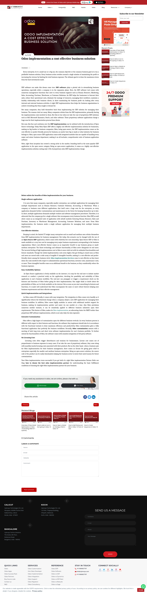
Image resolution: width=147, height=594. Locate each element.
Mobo (94, 7)
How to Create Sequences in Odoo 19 (91, 426)
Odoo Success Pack (10, 574)
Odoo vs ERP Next (57, 579)
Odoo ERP (54, 569)
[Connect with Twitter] (105, 570)
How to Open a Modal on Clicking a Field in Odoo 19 (59, 427)
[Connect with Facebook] (100, 570)
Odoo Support (32, 579)
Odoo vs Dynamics (57, 577)
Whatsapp (34, 385)
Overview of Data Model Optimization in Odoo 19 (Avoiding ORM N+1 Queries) (28, 427)
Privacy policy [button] (37, 591)
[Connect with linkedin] (114, 570)
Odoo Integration (33, 577)
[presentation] (35, 481)
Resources (114, 7)
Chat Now (54, 385)
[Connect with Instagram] (118, 570)
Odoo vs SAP (55, 574)
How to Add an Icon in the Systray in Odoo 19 (44, 426)
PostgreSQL (62, 7)
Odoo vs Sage (55, 585)
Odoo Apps (8, 571)
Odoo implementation (60, 310)
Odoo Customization (34, 569)
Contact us (7, 582)
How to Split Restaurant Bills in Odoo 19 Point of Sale (75, 427)
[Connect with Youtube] (123, 570)
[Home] (15, 7)
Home (40, 7)
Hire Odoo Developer (35, 571)
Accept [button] (141, 590)
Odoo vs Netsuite (57, 582)
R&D (73, 7)
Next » (96, 405)
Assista (83, 7)
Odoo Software (56, 571)
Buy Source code (9, 579)
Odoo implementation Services (62, 258)
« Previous (25, 405)
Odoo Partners (9, 577)
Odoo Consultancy (34, 585)
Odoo (6, 569)
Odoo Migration (33, 582)
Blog (103, 7)
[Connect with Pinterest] (109, 570)
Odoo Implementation (35, 574)
